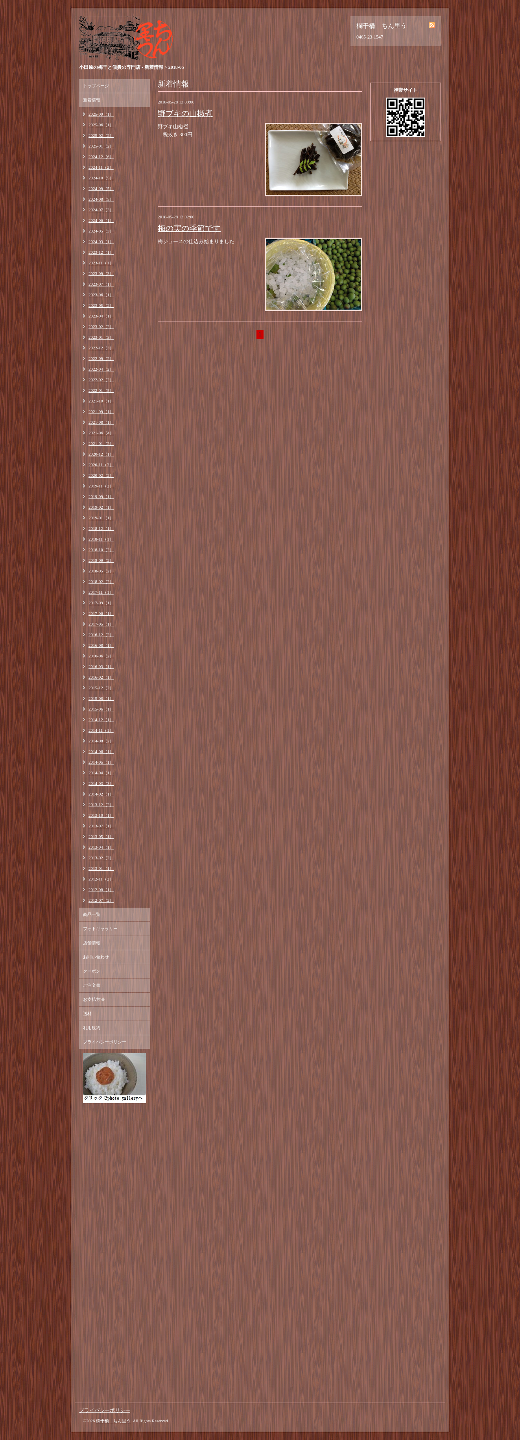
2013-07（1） (101, 825)
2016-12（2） (101, 634)
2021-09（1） (101, 411)
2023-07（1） (101, 284)
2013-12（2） (101, 804)
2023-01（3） (101, 337)
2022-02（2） (101, 379)
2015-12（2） (101, 687)
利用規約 (91, 1027)
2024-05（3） (101, 231)
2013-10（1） (101, 815)
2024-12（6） (101, 156)
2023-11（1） (101, 262)
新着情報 (91, 100)
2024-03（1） (101, 241)
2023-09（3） (101, 273)
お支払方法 (94, 999)
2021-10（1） (101, 401)
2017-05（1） (101, 624)
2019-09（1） (101, 496)
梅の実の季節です (189, 228)
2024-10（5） (101, 177)
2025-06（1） (101, 124)
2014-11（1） (101, 730)
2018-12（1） (101, 528)
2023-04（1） (101, 316)
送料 (87, 1013)
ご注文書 (91, 985)
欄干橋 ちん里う (113, 1420)
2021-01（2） (101, 443)
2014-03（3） (101, 783)
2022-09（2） (101, 358)
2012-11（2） (101, 879)
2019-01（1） (101, 517)
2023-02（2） (101, 326)
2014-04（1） (101, 772)
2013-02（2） (101, 857)
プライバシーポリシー (104, 1041)
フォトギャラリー (100, 928)
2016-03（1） (101, 666)
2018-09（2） (101, 560)
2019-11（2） (101, 486)
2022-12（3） (101, 347)
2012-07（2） (101, 900)
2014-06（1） (101, 751)
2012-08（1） (101, 889)
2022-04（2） (101, 369)
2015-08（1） (101, 698)
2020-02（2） (101, 475)
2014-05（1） (101, 762)
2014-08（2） (101, 740)
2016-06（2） (101, 656)
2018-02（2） (101, 581)
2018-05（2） (101, 571)
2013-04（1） (101, 847)
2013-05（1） (101, 836)
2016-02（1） (101, 677)
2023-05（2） (101, 305)
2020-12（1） (101, 454)
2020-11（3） (101, 464)
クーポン (91, 971)
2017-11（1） (101, 592)
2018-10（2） (101, 549)
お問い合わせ (96, 956)
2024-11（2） (101, 167)
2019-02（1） (101, 507)
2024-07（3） (101, 209)
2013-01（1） (101, 868)
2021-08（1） (101, 422)
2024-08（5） (101, 199)
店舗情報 (91, 942)
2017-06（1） (101, 613)
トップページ (96, 85)
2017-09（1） (101, 602)
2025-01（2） (101, 146)
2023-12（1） (101, 252)
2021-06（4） (101, 432)
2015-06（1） (101, 709)
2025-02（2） (101, 135)
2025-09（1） (101, 114)
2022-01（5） (101, 390)
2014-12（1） (101, 719)
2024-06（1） (101, 220)
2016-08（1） (101, 645)
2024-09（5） (101, 188)
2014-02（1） (101, 794)
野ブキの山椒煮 (185, 113)
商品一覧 (91, 914)
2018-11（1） (101, 539)
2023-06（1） (101, 294)
